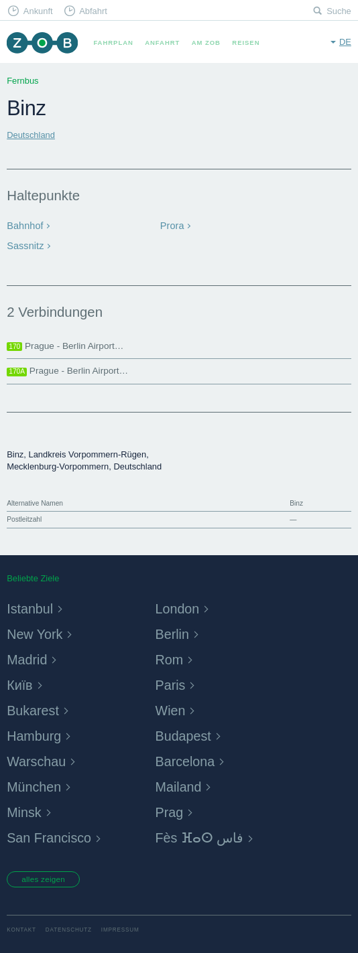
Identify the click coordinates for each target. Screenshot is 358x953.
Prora (171, 225)
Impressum (120, 929)
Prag (171, 809)
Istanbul (32, 605)
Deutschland (31, 135)
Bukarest (35, 707)
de (345, 42)
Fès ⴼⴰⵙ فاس (204, 834)
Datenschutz (69, 929)
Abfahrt (93, 11)
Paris (172, 682)
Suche (338, 11)
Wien (172, 707)
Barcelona (188, 758)
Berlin (174, 630)
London (180, 605)
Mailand (181, 784)
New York (37, 630)
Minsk (26, 809)
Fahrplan (113, 42)
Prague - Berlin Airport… (65, 343)
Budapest (186, 733)
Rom (171, 656)
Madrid (29, 656)
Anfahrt (162, 42)
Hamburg (36, 733)
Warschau (39, 758)
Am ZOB (206, 42)
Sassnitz (23, 243)
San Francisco (53, 834)
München (36, 784)
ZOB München (42, 42)
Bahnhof (23, 225)
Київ (21, 682)
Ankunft (38, 11)
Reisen (245, 42)
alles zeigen (45, 877)
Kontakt (21, 929)
